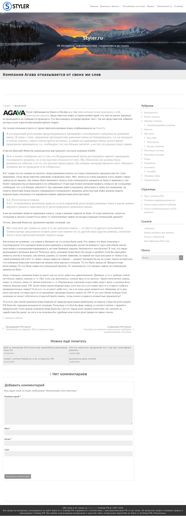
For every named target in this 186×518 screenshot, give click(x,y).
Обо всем (149, 135)
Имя (7, 430)
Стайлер (178, 7)
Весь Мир (152, 140)
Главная (94, 7)
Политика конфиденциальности (159, 202)
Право (150, 7)
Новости (148, 131)
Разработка (150, 165)
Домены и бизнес (109, 7)
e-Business (149, 230)
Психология (153, 144)
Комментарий (13, 398)
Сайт (7, 452)
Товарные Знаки (152, 178)
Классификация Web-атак (156, 243)
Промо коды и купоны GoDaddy (160, 206)
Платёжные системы (134, 7)
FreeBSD (151, 173)
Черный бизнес (151, 182)
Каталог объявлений (154, 239)
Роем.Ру (100, 130)
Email (8, 441)
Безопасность (164, 7)
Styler (7, 108)
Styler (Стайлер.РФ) (154, 198)
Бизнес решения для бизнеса (159, 234)
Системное (149, 169)
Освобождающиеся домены (161, 127)
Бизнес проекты (152, 118)
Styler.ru (92, 510)
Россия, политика (155, 148)
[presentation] (27, 467)
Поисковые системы (154, 156)
